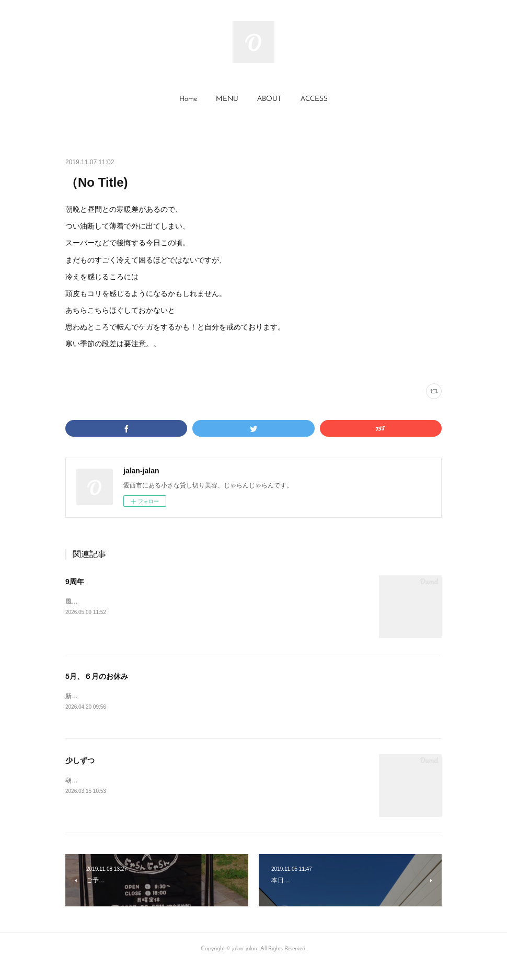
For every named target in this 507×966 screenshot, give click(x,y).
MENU (227, 99)
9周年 (74, 581)
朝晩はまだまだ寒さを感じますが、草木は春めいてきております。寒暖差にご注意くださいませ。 (203, 781)
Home (188, 99)
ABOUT (269, 99)
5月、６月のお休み (96, 676)
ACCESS (314, 99)
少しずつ (80, 761)
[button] (188, 99)
